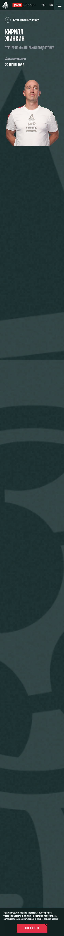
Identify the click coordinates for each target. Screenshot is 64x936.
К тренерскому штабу (22, 20)
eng (51, 5)
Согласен (32, 928)
